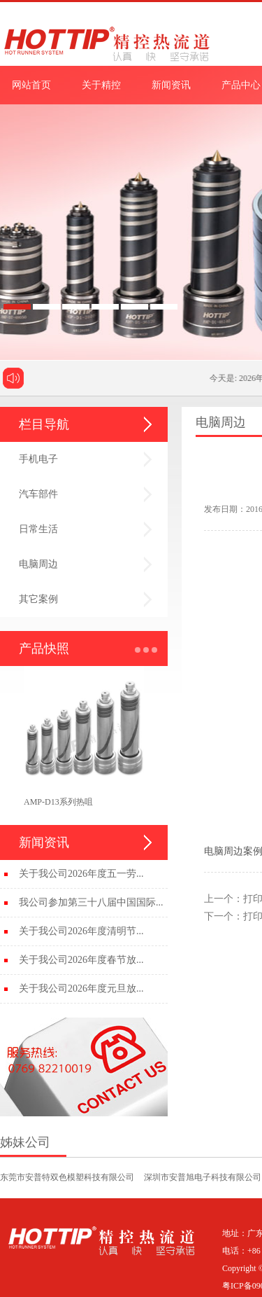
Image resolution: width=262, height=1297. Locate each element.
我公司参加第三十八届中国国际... (91, 902)
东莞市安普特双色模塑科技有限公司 (67, 1177)
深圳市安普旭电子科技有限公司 (202, 1177)
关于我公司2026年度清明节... (81, 931)
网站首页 (31, 85)
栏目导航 (44, 424)
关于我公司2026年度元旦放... (81, 988)
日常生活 (38, 529)
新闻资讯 (171, 85)
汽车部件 (38, 494)
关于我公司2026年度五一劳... (81, 873)
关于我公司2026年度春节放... (81, 960)
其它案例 (38, 599)
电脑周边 (38, 564)
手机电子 (38, 459)
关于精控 (101, 85)
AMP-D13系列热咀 (58, 802)
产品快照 (44, 648)
